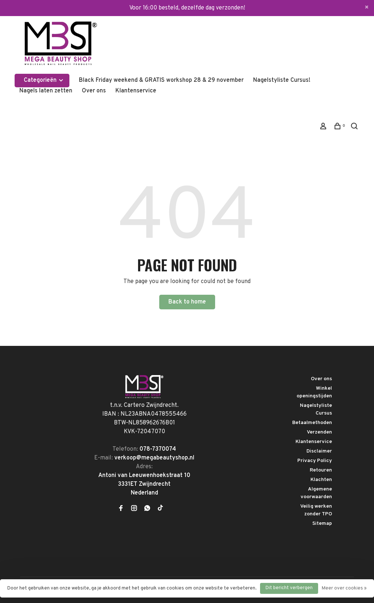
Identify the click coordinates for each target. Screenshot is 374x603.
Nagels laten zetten (45, 91)
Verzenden (319, 432)
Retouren (321, 470)
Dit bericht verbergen (289, 588)
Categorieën (44, 80)
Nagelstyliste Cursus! (281, 80)
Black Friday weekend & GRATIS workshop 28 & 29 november (161, 80)
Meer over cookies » (344, 588)
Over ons (94, 91)
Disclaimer (319, 451)
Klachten (321, 480)
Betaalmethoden (312, 423)
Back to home (187, 302)
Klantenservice (135, 91)
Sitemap (322, 523)
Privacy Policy (314, 461)
